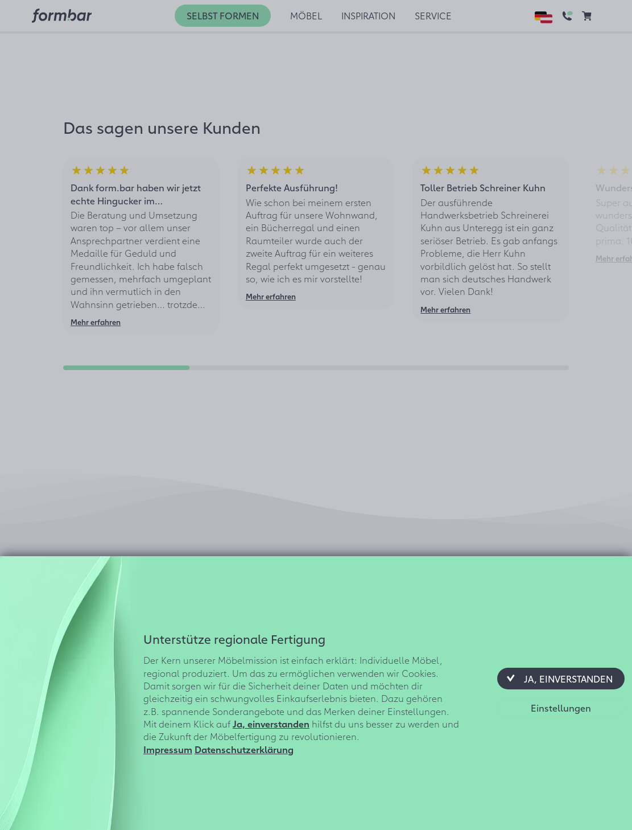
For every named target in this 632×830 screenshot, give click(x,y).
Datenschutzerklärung (244, 749)
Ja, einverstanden (271, 723)
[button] (561, 678)
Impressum (167, 749)
